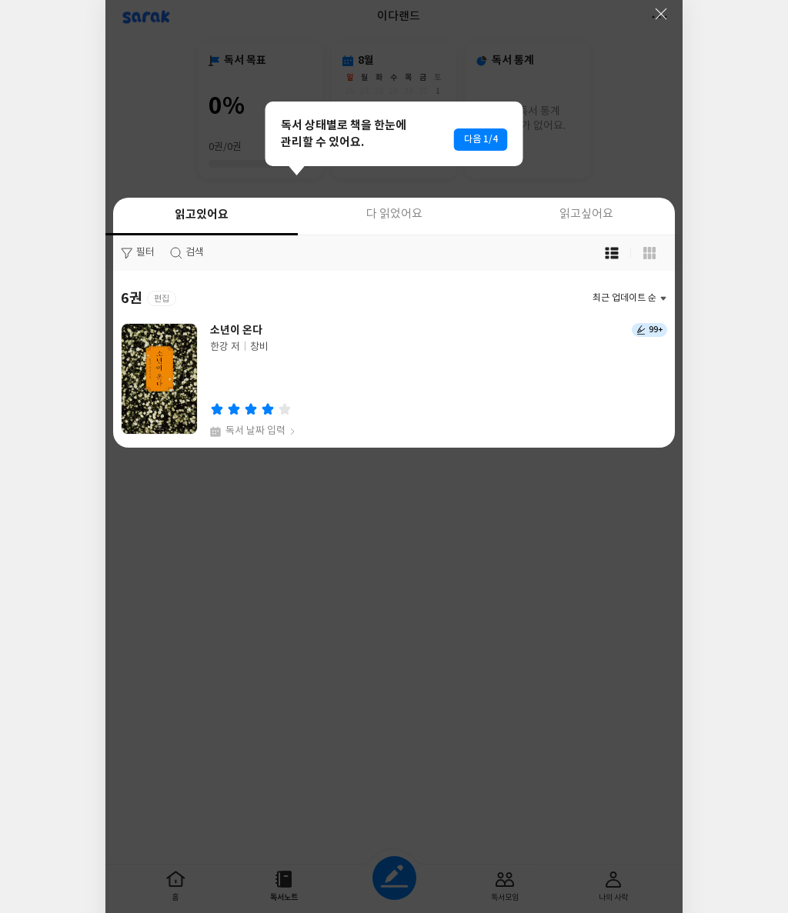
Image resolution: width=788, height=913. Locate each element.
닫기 (661, 14)
